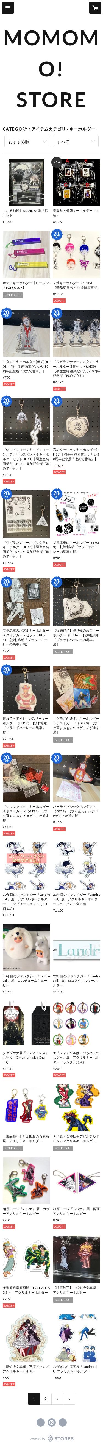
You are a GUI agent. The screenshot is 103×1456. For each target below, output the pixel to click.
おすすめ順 (19, 141)
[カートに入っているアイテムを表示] (95, 8)
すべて (63, 141)
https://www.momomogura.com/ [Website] (63, 1422)
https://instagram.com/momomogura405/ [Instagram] (52, 1422)
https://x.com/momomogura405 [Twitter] (41, 1422)
